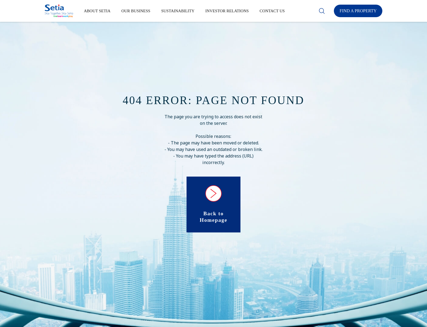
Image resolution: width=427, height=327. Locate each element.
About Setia (97, 11)
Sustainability (177, 11)
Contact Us (272, 11)
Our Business (135, 11)
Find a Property (358, 10)
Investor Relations (227, 11)
